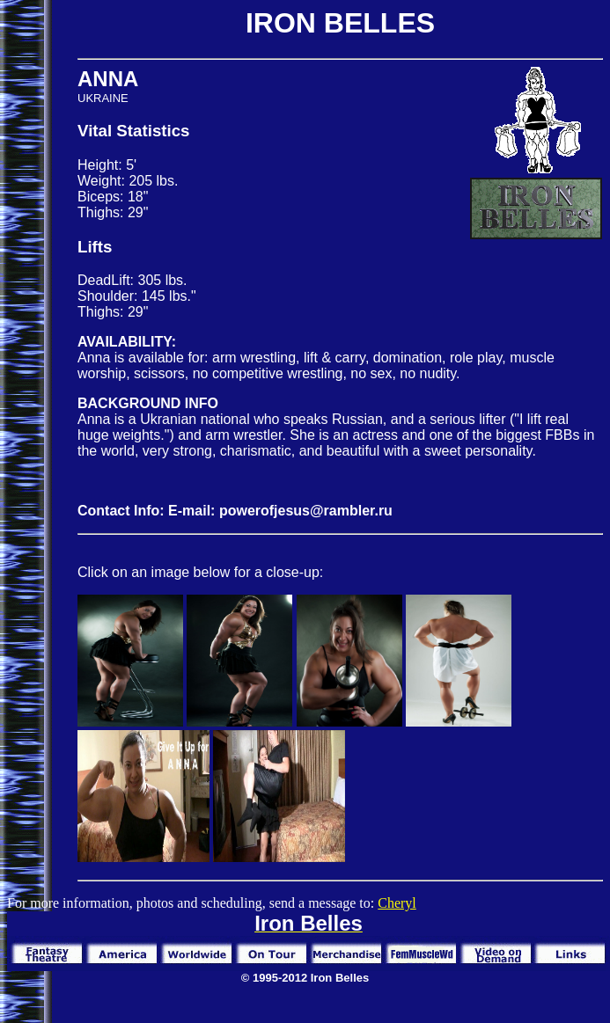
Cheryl (397, 902)
